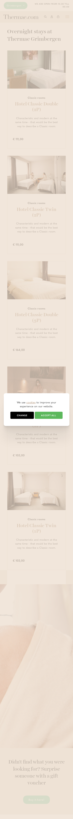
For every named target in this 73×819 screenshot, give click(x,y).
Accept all (48, 415)
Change (22, 415)
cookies (31, 402)
